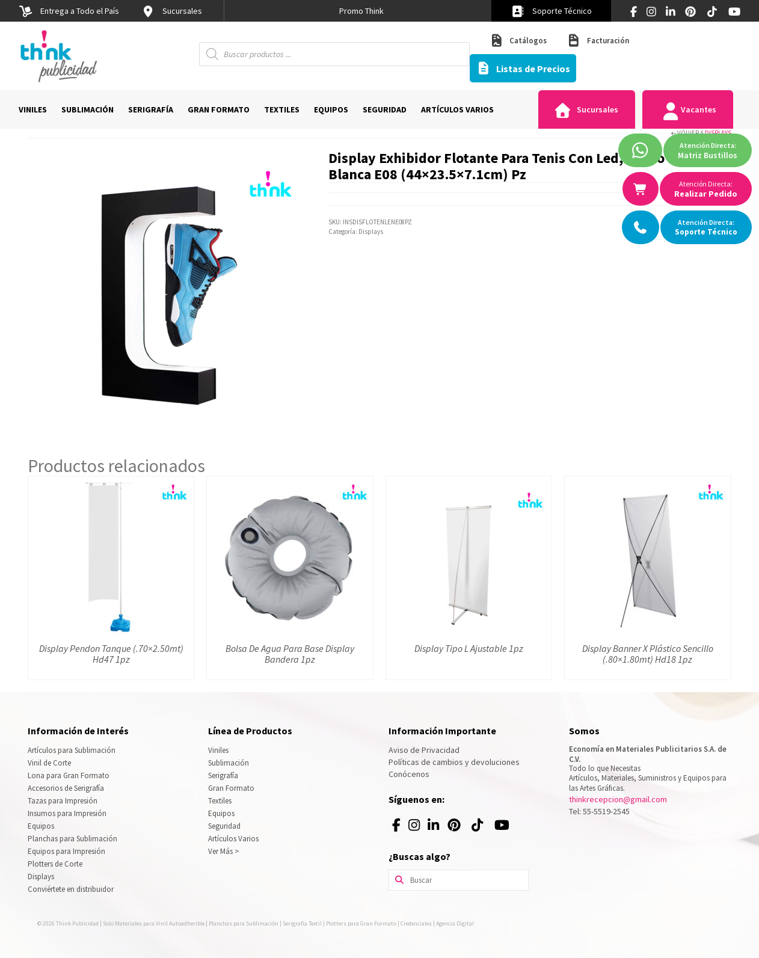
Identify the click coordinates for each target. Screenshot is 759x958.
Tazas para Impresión (62, 801)
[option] (361, 11)
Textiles (220, 801)
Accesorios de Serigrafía (66, 788)
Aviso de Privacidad (424, 750)
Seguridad (224, 826)
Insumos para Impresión (67, 813)
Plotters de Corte (55, 864)
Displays (718, 133)
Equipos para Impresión (66, 851)
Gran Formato (231, 788)
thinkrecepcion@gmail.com (618, 799)
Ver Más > (223, 851)
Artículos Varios (233, 839)
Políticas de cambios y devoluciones (454, 762)
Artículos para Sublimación (71, 750)
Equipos (41, 826)
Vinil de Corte (49, 763)
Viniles (218, 750)
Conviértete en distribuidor (71, 889)
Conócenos (409, 774)
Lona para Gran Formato (68, 775)
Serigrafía (223, 775)
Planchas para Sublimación (72, 839)
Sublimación (228, 763)
